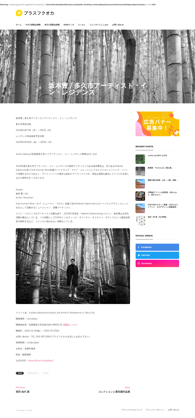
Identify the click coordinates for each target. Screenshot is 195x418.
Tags (20, 373)
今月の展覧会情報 (33, 24)
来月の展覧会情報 (52, 24)
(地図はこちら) (70, 324)
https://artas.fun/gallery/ (40, 360)
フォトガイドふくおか (98, 24)
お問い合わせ (118, 24)
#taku (46, 373)
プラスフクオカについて (131, 410)
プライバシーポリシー (154, 410)
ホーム (19, 24)
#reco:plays (32, 373)
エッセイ (82, 24)
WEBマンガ (68, 24)
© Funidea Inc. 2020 (24, 410)
